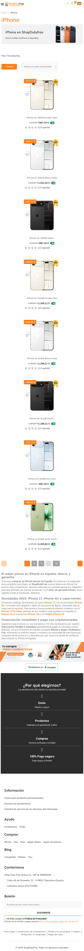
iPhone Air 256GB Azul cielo (42, 479)
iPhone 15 (58, 614)
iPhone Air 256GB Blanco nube (42, 177)
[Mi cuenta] (72, 3)
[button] (68, 3)
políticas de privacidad (48, 922)
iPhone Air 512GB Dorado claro (42, 298)
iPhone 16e (33, 614)
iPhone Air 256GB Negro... (42, 238)
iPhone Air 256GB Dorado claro (42, 117)
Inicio (4, 12)
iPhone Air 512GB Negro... (42, 418)
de (35, 919)
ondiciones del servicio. (69, 922)
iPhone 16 (6, 614)
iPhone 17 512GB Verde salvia (42, 539)
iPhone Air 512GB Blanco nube (42, 358)
